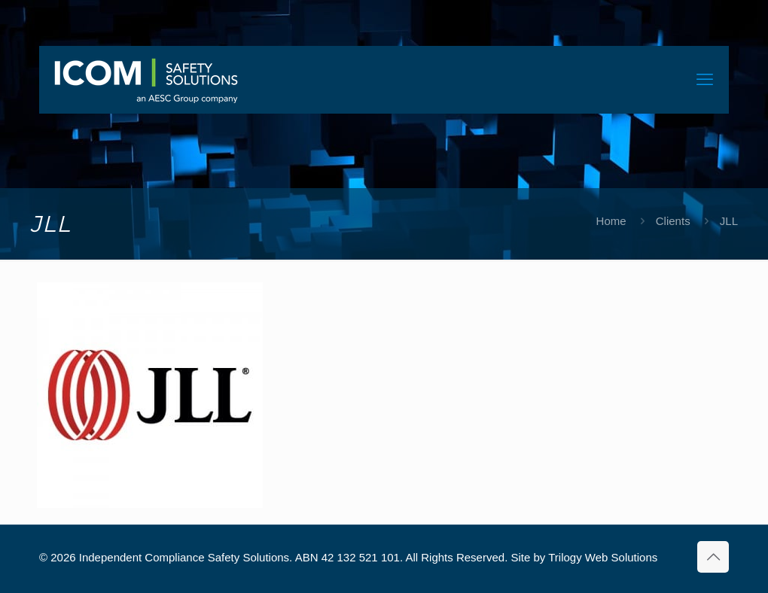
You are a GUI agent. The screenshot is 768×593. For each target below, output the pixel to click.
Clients (673, 220)
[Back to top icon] (713, 557)
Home (611, 220)
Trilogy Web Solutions (602, 557)
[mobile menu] (705, 80)
